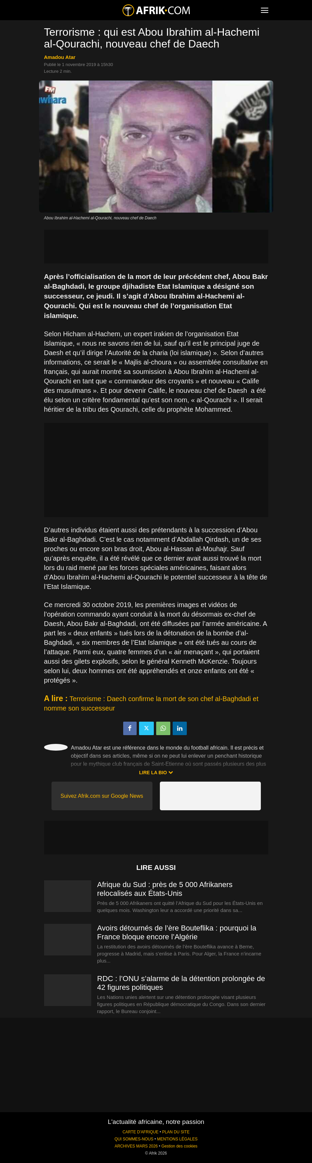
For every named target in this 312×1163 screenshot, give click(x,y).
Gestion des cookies (179, 1146)
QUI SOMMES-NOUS (133, 1139)
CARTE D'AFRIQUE (141, 1132)
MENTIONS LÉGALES (177, 1139)
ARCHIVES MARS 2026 (136, 1146)
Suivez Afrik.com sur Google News (102, 796)
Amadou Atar (60, 57)
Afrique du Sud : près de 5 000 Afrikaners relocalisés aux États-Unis (165, 889)
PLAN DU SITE (175, 1132)
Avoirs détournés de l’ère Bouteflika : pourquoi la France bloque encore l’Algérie (176, 932)
